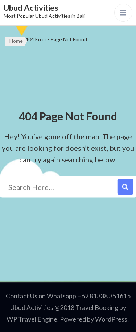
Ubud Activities (31, 8)
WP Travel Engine (32, 319)
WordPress (111, 319)
